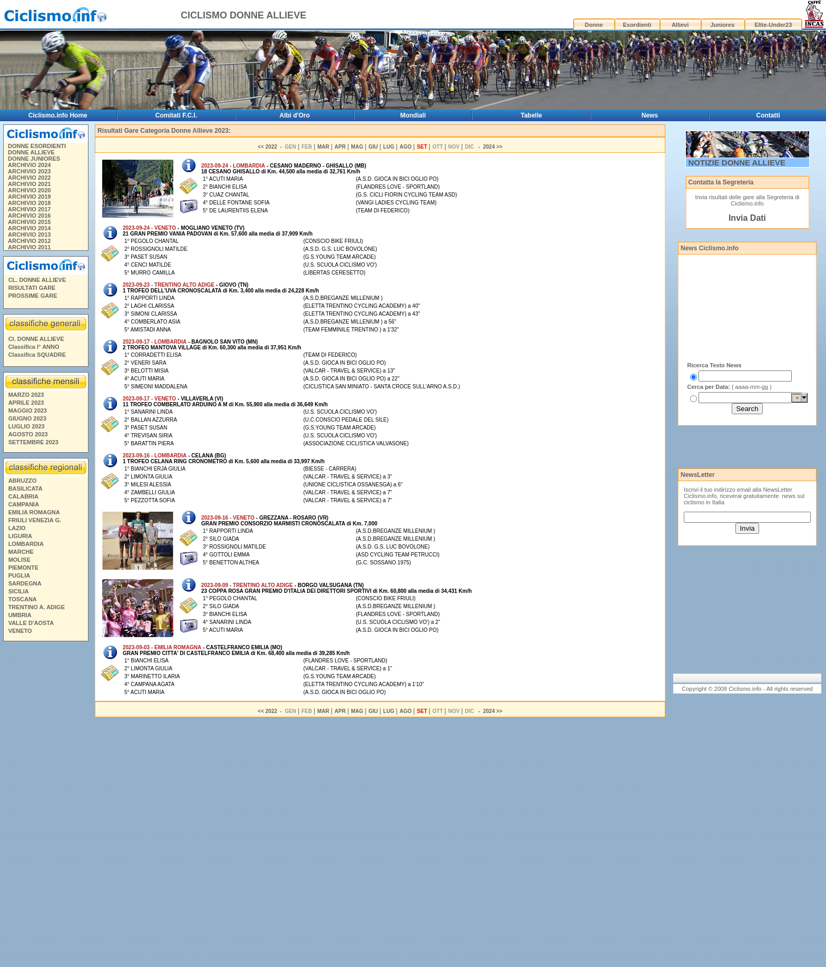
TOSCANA (22, 599)
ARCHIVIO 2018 (29, 203)
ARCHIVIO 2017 (29, 209)
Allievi (680, 25)
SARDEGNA (25, 583)
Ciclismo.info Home (57, 115)
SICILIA (18, 591)
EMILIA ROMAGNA (34, 512)
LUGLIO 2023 (26, 426)
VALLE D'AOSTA (31, 623)
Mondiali (413, 115)
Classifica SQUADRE (37, 354)
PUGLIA (19, 575)
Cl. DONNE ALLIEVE (36, 339)
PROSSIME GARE (32, 295)
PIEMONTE (23, 567)
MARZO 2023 (26, 395)
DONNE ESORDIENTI (37, 146)
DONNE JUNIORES (34, 158)
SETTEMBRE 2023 (33, 442)
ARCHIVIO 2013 (29, 234)
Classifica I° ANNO (34, 347)
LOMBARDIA (26, 544)
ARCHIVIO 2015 (29, 222)
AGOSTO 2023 (28, 434)
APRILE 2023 (26, 402)
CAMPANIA (23, 504)
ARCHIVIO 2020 (29, 190)
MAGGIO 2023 (27, 410)
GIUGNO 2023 (27, 418)
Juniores (722, 25)
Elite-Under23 (773, 25)
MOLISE (19, 559)
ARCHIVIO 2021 (29, 184)
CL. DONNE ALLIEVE (37, 280)
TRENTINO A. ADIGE (36, 607)
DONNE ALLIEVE (31, 152)
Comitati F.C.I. (176, 115)
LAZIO (17, 528)
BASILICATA (25, 488)
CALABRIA (23, 496)
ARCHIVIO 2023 (29, 171)
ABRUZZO (22, 480)
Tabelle (531, 115)
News (650, 115)
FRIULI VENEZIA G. (34, 520)
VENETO (20, 631)
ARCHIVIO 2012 (29, 241)
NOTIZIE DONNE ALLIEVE (737, 162)
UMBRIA (20, 615)
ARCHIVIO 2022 (29, 177)
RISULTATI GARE (32, 288)
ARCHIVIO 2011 (29, 247)
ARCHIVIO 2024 (29, 165)
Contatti (768, 115)
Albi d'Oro (295, 115)
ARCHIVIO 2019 (29, 196)
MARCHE (21, 552)
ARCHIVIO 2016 (29, 215)
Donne (594, 25)
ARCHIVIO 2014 (29, 228)
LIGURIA (20, 536)
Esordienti (637, 25)
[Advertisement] (45, 806)
